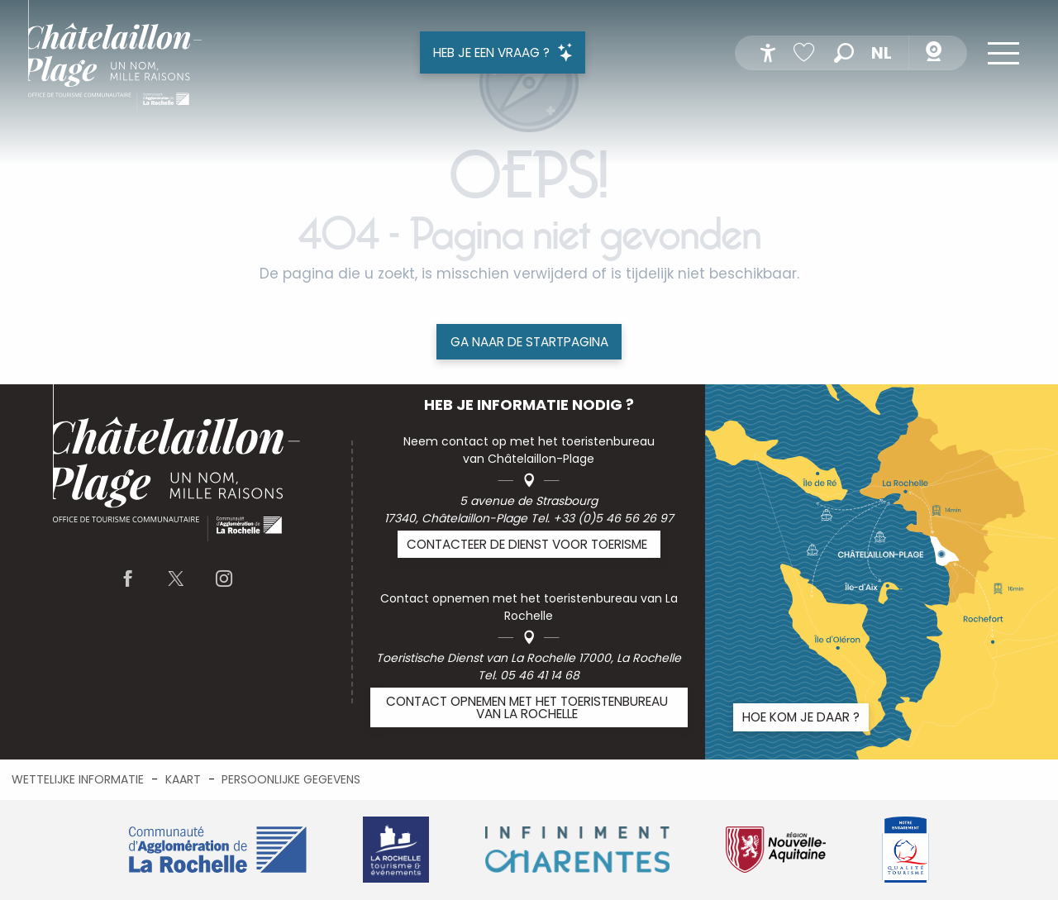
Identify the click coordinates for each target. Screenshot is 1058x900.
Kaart (183, 779)
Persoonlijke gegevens (291, 779)
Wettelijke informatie (78, 779)
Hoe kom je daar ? (801, 717)
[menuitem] (115, 58)
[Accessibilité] (767, 52)
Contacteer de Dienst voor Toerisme (527, 544)
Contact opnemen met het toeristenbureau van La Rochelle (527, 707)
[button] (843, 52)
